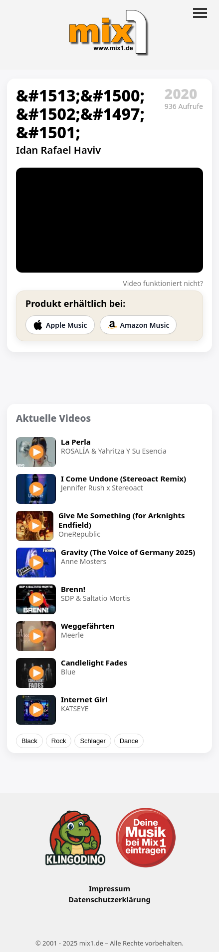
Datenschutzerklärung (109, 899)
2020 (181, 93)
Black (29, 741)
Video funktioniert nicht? (163, 283)
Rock (58, 741)
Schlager (92, 741)
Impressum (109, 888)
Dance (129, 741)
